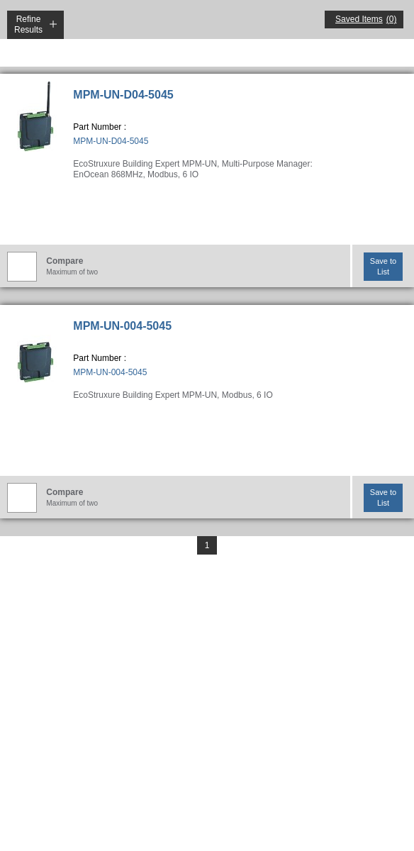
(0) (391, 19)
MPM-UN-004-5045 (122, 326)
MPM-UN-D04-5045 (123, 95)
